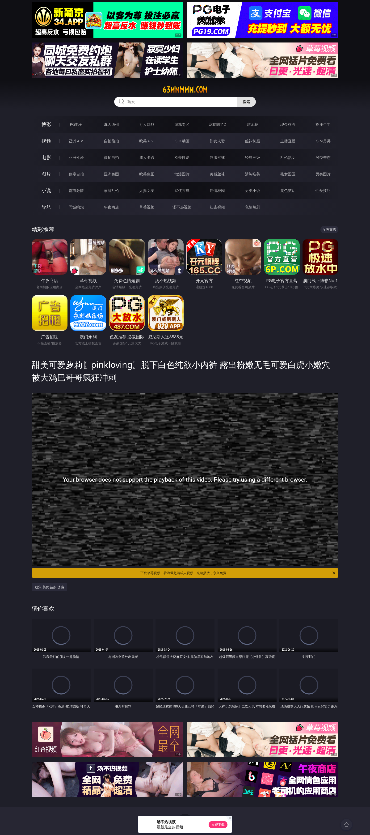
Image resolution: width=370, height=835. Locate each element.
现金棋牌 (287, 124)
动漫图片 (181, 174)
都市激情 (76, 190)
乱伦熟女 (287, 157)
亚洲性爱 (76, 157)
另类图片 (323, 174)
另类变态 (323, 157)
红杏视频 (217, 207)
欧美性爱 (181, 157)
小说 (46, 190)
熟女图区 (287, 174)
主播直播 (287, 141)
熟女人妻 (217, 141)
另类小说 (252, 190)
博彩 (46, 124)
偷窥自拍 (76, 174)
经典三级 (252, 157)
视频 (46, 141)
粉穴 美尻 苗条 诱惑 (49, 587)
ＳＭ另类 (323, 141)
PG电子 (76, 124)
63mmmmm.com (185, 89)
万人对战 (146, 124)
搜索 (246, 101)
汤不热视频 (181, 207)
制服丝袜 (217, 157)
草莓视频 (146, 207)
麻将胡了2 (217, 124)
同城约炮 (76, 207)
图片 (46, 174)
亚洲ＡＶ (76, 141)
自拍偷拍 (111, 141)
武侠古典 (181, 190)
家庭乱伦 (111, 190)
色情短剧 (252, 207)
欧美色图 (146, 174)
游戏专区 (181, 124)
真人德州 (111, 124)
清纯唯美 (252, 174)
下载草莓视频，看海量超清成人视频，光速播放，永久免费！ (238, 573)
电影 (46, 157)
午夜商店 (111, 207)
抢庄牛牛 (323, 124)
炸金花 (252, 124)
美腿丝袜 (217, 174)
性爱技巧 (323, 190)
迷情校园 (217, 190)
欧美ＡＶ (146, 141)
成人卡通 (146, 157)
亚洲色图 (111, 174)
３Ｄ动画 (181, 141)
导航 (46, 207)
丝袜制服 (252, 141)
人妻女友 (146, 190)
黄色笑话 (287, 190)
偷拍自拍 (111, 157)
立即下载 (218, 824)
